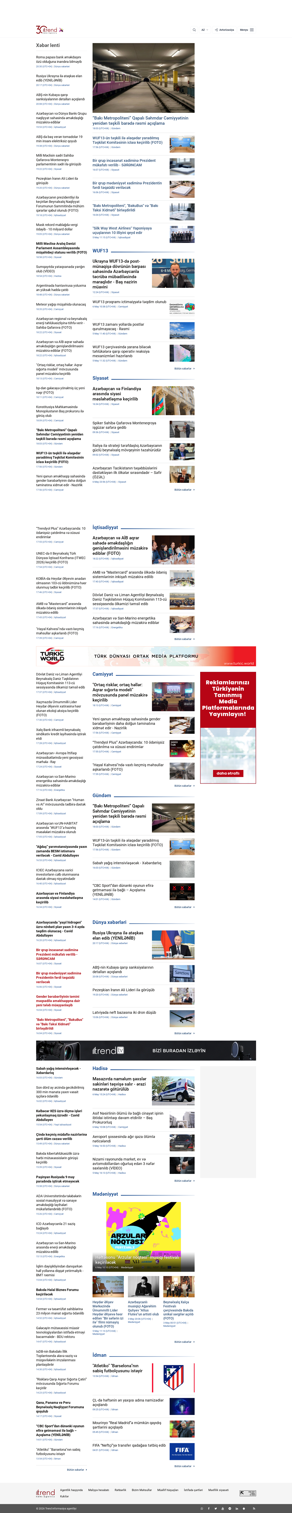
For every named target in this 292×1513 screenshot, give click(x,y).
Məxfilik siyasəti (218, 1490)
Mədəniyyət (105, 1194)
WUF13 (100, 251)
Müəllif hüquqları (167, 1490)
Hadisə (100, 1068)
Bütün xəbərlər (182, 368)
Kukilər (64, 1496)
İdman (100, 1355)
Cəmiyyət (103, 674)
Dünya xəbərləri (109, 922)
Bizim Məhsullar (142, 1490)
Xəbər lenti (48, 45)
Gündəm (102, 795)
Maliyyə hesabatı (98, 1490)
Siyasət (101, 378)
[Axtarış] (194, 30)
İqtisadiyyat (105, 527)
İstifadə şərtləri (193, 1490)
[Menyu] (247, 30)
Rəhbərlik (120, 1490)
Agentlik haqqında (71, 1490)
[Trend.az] (50, 30)
